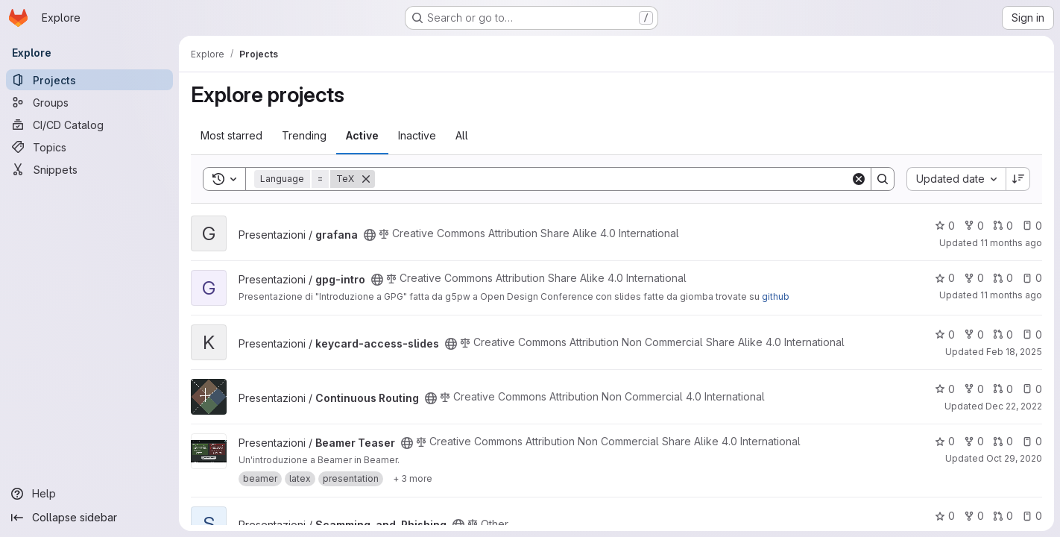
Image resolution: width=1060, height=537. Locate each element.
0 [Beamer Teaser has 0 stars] (945, 441)
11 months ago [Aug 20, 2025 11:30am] (1011, 242)
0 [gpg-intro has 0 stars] (945, 277)
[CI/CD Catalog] (89, 124)
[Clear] (859, 179)
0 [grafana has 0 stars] (945, 225)
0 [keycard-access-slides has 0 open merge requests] (1003, 334)
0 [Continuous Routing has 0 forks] (974, 389)
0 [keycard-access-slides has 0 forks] (974, 334)
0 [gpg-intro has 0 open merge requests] (1003, 277)
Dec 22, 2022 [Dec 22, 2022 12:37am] (1013, 406)
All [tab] (461, 135)
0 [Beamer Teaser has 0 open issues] (1032, 441)
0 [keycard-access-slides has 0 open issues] (1032, 334)
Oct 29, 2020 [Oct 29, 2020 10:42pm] (1014, 458)
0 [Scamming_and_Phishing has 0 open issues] (1032, 515)
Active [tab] (362, 135)
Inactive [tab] (417, 135)
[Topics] (89, 146)
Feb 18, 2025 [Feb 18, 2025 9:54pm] (1014, 351)
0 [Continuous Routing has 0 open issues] (1032, 389)
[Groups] (89, 102)
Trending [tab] (304, 135)
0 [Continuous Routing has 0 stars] (945, 389)
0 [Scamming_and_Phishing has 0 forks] (974, 515)
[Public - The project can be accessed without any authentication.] (370, 235)
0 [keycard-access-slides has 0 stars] (945, 334)
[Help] (89, 493)
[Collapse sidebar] (89, 517)
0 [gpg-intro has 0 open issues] (1032, 277)
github (775, 296)
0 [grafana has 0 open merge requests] (1003, 225)
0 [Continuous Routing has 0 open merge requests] (1003, 389)
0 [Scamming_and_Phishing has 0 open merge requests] (1003, 515)
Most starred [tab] (231, 135)
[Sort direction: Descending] (1018, 179)
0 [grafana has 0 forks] (974, 225)
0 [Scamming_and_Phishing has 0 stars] (945, 515)
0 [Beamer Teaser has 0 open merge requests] (1003, 441)
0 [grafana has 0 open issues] (1032, 225)
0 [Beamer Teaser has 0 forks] (974, 441)
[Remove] (366, 179)
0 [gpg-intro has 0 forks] (974, 277)
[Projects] (89, 79)
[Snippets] (89, 169)
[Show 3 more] (412, 479)
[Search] (613, 179)
